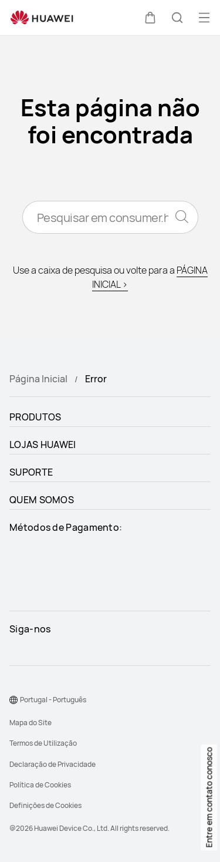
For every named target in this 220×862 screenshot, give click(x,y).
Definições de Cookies (45, 805)
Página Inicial (38, 378)
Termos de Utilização (43, 743)
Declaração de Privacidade (52, 764)
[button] (150, 17)
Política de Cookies (40, 785)
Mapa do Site (30, 723)
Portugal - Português (53, 700)
